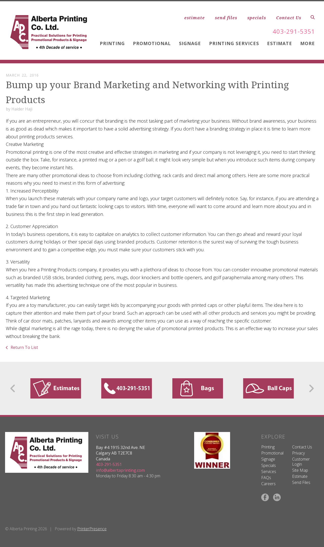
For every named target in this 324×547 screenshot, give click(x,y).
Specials (268, 465)
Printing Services (234, 43)
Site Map (300, 470)
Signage (190, 43)
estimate (194, 18)
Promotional (152, 43)
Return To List (24, 347)
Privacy (298, 453)
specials (256, 18)
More (307, 43)
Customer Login (301, 461)
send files (226, 18)
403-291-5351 (294, 31)
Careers (268, 483)
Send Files (301, 482)
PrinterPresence (92, 529)
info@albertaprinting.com (120, 470)
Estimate (279, 43)
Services (268, 471)
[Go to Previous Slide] (13, 388)
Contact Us (288, 18)
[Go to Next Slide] (311, 388)
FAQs (266, 477)
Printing (112, 43)
